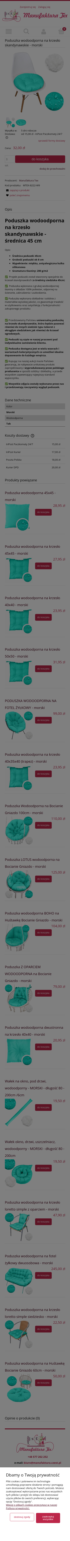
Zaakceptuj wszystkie (48, 1518)
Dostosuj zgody (22, 1517)
